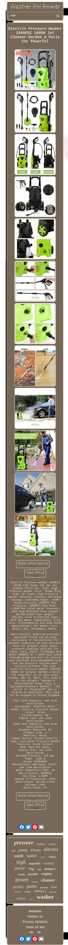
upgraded (34, 863)
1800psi (52, 857)
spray (42, 857)
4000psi (40, 891)
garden (18, 887)
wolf (39, 869)
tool (13, 851)
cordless (52, 844)
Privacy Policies (35, 921)
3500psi (50, 869)
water (32, 855)
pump (22, 850)
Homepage (35, 911)
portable (33, 874)
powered (44, 887)
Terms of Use (35, 927)
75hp (31, 869)
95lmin (36, 850)
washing (49, 863)
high (21, 862)
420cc (31, 899)
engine (46, 874)
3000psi (27, 892)
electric (51, 849)
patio (32, 886)
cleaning (35, 882)
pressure (23, 842)
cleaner (48, 880)
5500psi (41, 844)
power (21, 880)
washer (45, 897)
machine (17, 891)
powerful (52, 892)
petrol (20, 868)
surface (21, 898)
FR (38, 932)
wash (18, 855)
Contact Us (35, 916)
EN (31, 932)
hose (54, 887)
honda (21, 874)
